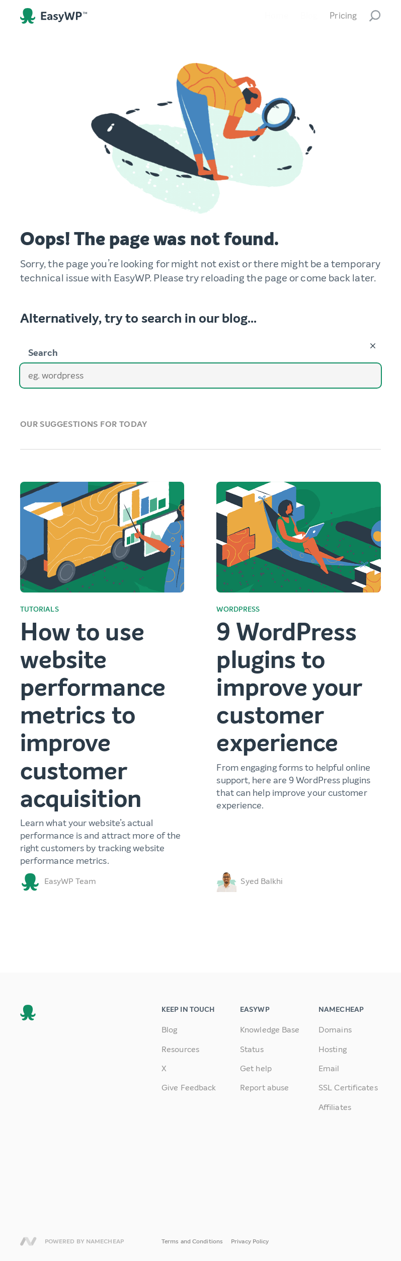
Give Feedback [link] (189, 1087)
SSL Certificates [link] (348, 1087)
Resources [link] (180, 1049)
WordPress (238, 609)
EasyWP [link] (53, 16)
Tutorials (39, 609)
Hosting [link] (332, 1049)
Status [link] (252, 1049)
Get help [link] (256, 1068)
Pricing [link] (343, 16)
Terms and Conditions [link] (192, 1241)
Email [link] (329, 1068)
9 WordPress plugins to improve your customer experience (289, 688)
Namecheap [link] (28, 1241)
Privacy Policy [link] (250, 1241)
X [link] (164, 1068)
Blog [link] (308, 16)
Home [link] (276, 16)
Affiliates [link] (334, 1107)
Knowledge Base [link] (269, 1029)
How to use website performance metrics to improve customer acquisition (93, 715)
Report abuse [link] (264, 1087)
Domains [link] (335, 1029)
